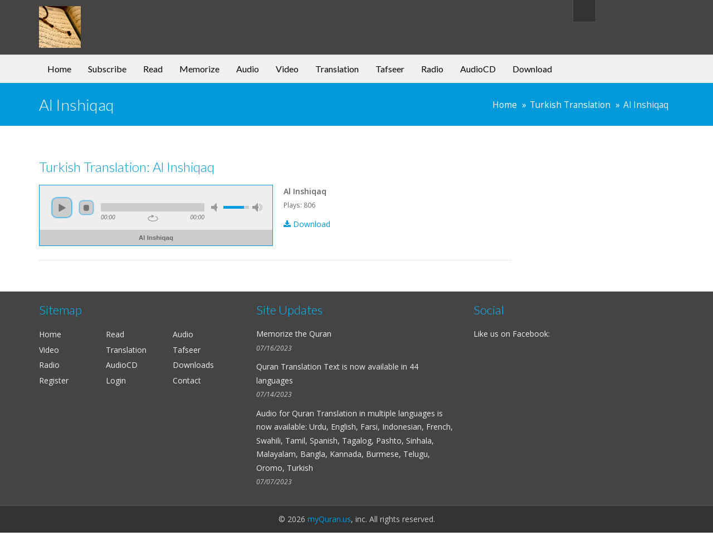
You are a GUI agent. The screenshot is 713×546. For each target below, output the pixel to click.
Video (287, 68)
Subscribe (107, 68)
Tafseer (389, 68)
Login (116, 380)
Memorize (199, 68)
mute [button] (216, 207)
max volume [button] (257, 207)
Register (54, 380)
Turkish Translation (570, 105)
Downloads (193, 365)
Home (59, 68)
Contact (187, 380)
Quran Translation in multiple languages (363, 413)
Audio (247, 68)
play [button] (62, 207)
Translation (337, 68)
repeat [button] (153, 218)
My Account (642, 10)
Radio (432, 68)
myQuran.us (329, 519)
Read (153, 68)
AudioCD (478, 68)
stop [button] (86, 207)
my (129, 19)
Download (532, 68)
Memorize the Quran (293, 333)
